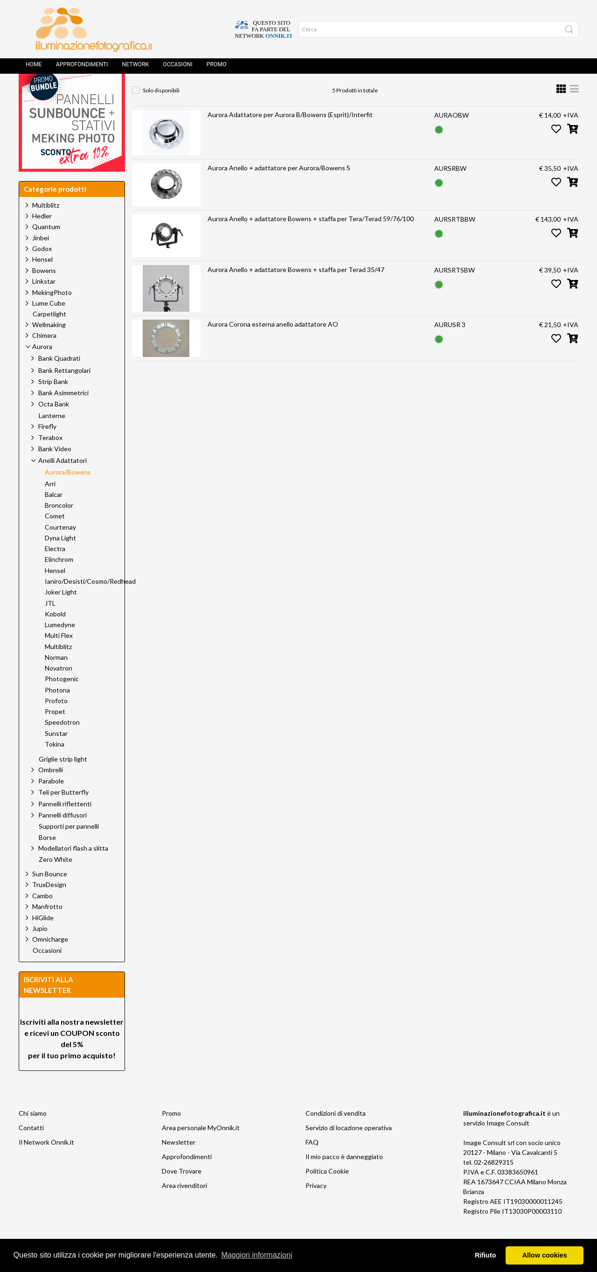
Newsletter (178, 1163)
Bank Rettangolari (64, 391)
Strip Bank (53, 402)
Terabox (50, 458)
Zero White (55, 880)
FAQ (312, 1163)
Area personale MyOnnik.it (201, 1149)
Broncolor (59, 526)
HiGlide (43, 939)
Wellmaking (49, 345)
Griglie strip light (63, 780)
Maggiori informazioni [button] (256, 1255)
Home (34, 67)
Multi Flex (59, 656)
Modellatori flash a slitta (73, 869)
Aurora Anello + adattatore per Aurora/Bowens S (279, 189)
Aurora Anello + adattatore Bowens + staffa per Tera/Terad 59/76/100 (311, 240)
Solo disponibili (161, 111)
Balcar (53, 515)
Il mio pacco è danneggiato (344, 1177)
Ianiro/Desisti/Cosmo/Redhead (90, 602)
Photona (57, 711)
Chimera (44, 356)
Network (135, 67)
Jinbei (40, 259)
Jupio (40, 949)
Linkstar (44, 302)
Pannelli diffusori (62, 836)
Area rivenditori (184, 1206)
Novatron (58, 689)
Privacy (315, 1206)
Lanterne (52, 436)
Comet (55, 537)
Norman (56, 678)
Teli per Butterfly (63, 813)
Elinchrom (59, 580)
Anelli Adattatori (281, 91)
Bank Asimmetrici (63, 414)
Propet (55, 732)
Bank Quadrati (59, 379)
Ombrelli (50, 791)
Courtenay (60, 548)
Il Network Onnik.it (46, 1163)
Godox (42, 269)
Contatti (31, 1149)
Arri (50, 505)
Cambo (42, 917)
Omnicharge (50, 960)
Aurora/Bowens (349, 91)
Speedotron (62, 743)
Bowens (44, 291)
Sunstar (56, 754)
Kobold (55, 635)
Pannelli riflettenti (64, 825)
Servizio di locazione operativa (348, 1149)
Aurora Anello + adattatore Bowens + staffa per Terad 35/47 (296, 290)
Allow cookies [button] (544, 1255)
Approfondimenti (82, 67)
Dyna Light (60, 559)
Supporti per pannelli (69, 847)
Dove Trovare (181, 1192)
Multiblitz (45, 226)
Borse (47, 858)
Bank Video (54, 470)
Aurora (226, 91)
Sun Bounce (49, 895)
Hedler (42, 237)
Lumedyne (60, 646)
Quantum (46, 248)
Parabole (51, 802)
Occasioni (177, 67)
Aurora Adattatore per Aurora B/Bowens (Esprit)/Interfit (290, 136)
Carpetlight (49, 335)
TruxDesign (49, 905)
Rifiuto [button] (485, 1255)
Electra (55, 569)
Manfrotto (47, 927)
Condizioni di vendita (335, 1134)
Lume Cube (48, 324)
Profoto (56, 722)
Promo (217, 67)
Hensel (42, 280)
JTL (50, 624)
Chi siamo (33, 1134)
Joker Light (61, 613)
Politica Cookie (327, 1192)
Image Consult (507, 1144)
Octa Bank (53, 425)
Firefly (47, 447)
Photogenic (62, 700)
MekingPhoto (52, 313)
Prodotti (182, 91)
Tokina (54, 765)
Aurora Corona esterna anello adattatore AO (273, 345)
